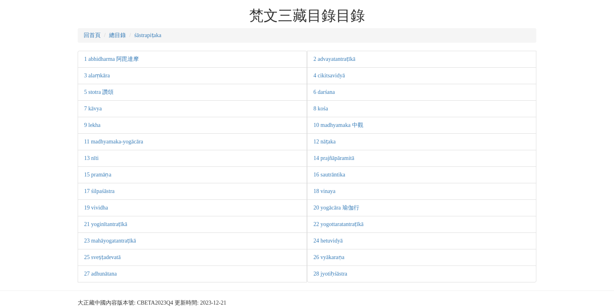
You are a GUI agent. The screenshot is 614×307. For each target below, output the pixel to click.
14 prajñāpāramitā (333, 158)
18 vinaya (324, 191)
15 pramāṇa (97, 175)
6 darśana (324, 92)
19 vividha (96, 208)
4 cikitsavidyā (329, 76)
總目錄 (117, 35)
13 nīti (91, 158)
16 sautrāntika (329, 175)
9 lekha (92, 125)
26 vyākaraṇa (328, 257)
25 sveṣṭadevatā (102, 257)
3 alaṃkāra (97, 76)
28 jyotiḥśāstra (330, 274)
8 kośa (320, 109)
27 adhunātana (100, 274)
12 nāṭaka (324, 142)
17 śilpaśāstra (99, 191)
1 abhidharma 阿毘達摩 (111, 59)
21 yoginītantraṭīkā (105, 224)
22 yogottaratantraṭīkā (338, 224)
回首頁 (92, 35)
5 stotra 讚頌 (98, 92)
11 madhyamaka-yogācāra (113, 142)
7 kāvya (93, 109)
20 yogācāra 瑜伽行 (336, 208)
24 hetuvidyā (328, 241)
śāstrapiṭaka (147, 35)
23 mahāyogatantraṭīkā (110, 241)
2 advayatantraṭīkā (334, 59)
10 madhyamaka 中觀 (338, 125)
